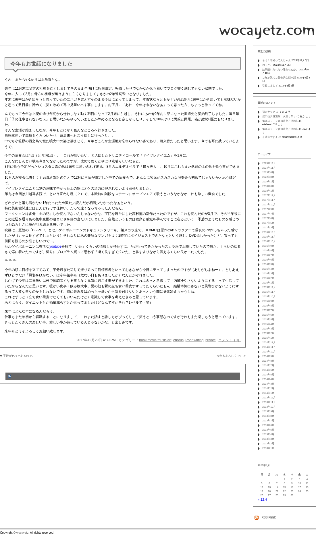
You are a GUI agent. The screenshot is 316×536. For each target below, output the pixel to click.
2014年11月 (269, 347)
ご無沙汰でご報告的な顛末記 (279, 77)
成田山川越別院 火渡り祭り (279, 116)
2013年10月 (269, 406)
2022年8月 (268, 177)
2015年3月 (268, 328)
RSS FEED (269, 517)
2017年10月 (269, 204)
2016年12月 (269, 232)
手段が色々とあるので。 (19, 355)
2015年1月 (268, 337)
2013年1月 (268, 448)
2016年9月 (268, 245)
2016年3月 (268, 273)
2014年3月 (268, 383)
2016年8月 (268, 250)
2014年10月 (269, 351)
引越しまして (270, 85)
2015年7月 (268, 310)
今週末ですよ (270, 137)
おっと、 (267, 64)
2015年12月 (269, 287)
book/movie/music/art (155, 340)
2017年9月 (268, 209)
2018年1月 (268, 190)
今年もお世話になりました (41, 64)
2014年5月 (268, 374)
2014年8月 (268, 360)
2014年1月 (268, 393)
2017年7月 (268, 213)
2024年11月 (269, 167)
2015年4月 (268, 324)
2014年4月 (268, 379)
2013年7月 (268, 420)
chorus (178, 340)
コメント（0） (229, 340)
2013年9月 (268, 411)
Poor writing (195, 340)
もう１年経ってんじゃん (276, 60)
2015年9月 (268, 301)
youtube (55, 246)
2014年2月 (268, 388)
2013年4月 (268, 434)
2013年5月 (268, 429)
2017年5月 (268, 222)
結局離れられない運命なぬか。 (280, 69)
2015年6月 (268, 314)
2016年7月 (268, 255)
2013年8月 (268, 415)
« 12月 (262, 499)
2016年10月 (269, 241)
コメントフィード (24, 376)
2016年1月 (268, 282)
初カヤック (268, 111)
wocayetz (22, 532)
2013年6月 (268, 425)
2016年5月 (268, 264)
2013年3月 (268, 438)
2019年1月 (268, 181)
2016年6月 (268, 259)
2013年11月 (269, 402)
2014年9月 (268, 356)
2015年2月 (268, 333)
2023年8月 (268, 172)
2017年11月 (269, 199)
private (210, 340)
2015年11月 (269, 291)
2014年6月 (268, 370)
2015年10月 (269, 296)
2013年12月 (269, 397)
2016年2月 (268, 278)
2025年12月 (269, 163)
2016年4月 (268, 268)
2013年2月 (268, 443)
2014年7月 (268, 365)
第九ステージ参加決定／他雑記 (280, 120)
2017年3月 (268, 227)
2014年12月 (269, 342)
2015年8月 (268, 305)
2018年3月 (268, 186)
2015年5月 (268, 319)
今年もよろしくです (229, 355)
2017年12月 (269, 195)
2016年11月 (269, 236)
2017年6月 (268, 218)
